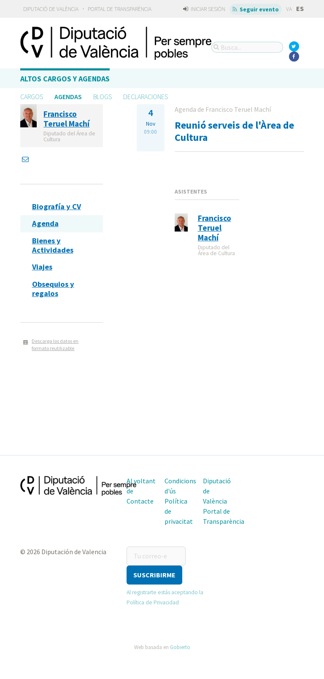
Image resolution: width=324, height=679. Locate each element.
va (289, 9)
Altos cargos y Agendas (65, 79)
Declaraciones (145, 96)
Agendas (68, 96)
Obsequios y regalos (53, 288)
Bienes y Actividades (52, 245)
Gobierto (180, 647)
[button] (154, 575)
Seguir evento (255, 9)
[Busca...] (247, 47)
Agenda (45, 223)
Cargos (31, 96)
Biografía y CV (56, 206)
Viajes (42, 267)
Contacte (140, 501)
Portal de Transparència (119, 9)
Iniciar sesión (204, 9)
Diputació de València (50, 9)
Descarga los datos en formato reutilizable (55, 344)
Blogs (102, 96)
